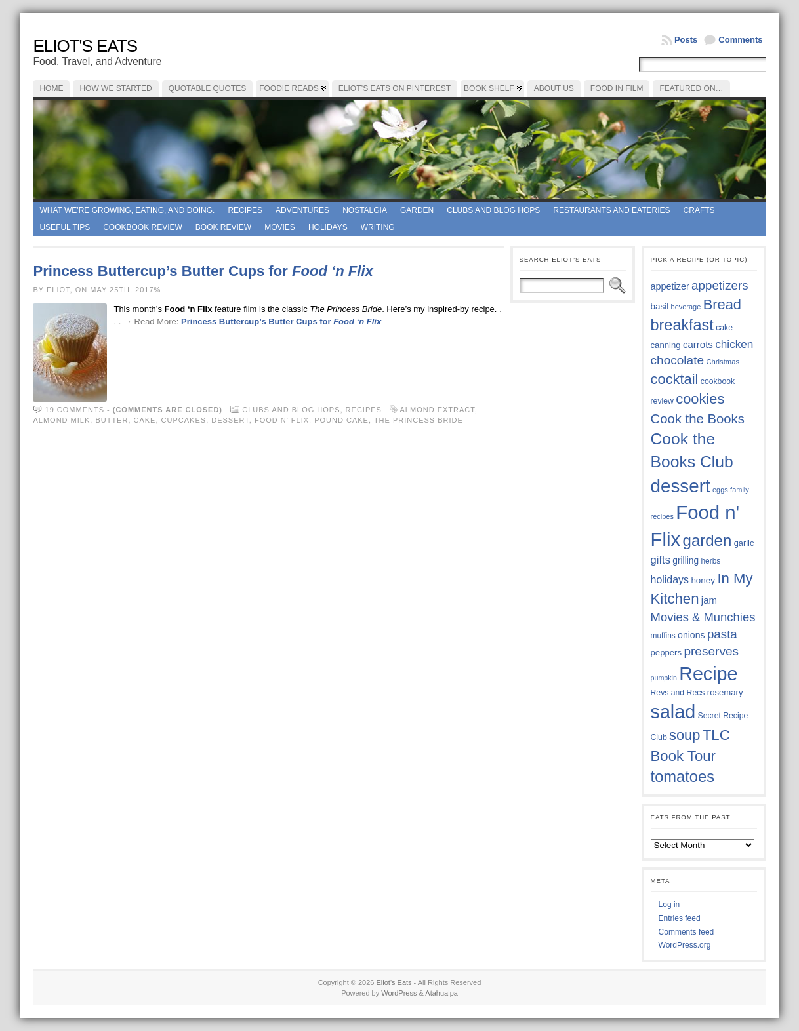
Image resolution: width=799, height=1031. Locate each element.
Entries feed (680, 918)
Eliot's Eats (85, 46)
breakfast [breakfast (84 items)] (682, 325)
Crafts (699, 210)
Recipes (245, 210)
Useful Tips (64, 227)
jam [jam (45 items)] (709, 600)
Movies (279, 227)
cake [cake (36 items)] (724, 327)
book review (223, 227)
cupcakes (184, 420)
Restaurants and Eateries (611, 210)
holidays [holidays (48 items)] (670, 579)
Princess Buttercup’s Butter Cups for (203, 271)
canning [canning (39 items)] (666, 345)
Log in (669, 904)
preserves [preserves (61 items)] (711, 651)
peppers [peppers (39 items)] (666, 652)
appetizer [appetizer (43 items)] (670, 286)
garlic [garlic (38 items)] (744, 543)
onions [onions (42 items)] (691, 635)
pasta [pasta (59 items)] (722, 634)
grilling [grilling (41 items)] (685, 561)
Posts (685, 40)
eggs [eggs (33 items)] (720, 490)
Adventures (302, 210)
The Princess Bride (418, 420)
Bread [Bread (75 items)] (722, 304)
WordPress (399, 993)
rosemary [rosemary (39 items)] (725, 692)
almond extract (437, 410)
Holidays (328, 227)
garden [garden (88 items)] (707, 540)
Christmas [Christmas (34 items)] (722, 362)
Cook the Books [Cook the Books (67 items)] (698, 419)
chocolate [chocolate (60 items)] (678, 360)
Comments (740, 40)
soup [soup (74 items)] (684, 735)
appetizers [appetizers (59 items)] (719, 285)
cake (145, 420)
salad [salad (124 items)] (673, 711)
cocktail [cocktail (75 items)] (675, 379)
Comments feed (686, 932)
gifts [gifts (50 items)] (660, 560)
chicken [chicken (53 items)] (734, 344)
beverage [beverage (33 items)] (686, 307)
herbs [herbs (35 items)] (710, 561)
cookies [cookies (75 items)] (700, 399)
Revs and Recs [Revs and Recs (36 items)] (678, 692)
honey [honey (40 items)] (703, 580)
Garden (417, 210)
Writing (378, 227)
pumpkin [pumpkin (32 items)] (664, 678)
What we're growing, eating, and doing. (127, 210)
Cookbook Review (142, 227)
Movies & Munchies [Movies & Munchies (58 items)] (703, 617)
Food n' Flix (282, 420)
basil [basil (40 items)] (660, 306)
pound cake (341, 420)
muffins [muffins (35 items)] (663, 635)
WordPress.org (685, 945)
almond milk (61, 420)
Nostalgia (364, 210)
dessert (230, 420)
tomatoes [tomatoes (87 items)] (683, 776)
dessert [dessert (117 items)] (680, 486)
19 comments (74, 410)
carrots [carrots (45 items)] (698, 344)
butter (111, 420)
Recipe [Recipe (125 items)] (708, 673)
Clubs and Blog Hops (493, 210)
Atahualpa (441, 993)
